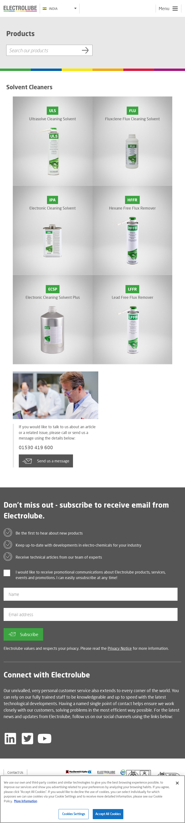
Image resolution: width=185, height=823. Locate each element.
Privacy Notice (120, 648)
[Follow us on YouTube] (44, 738)
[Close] (177, 783)
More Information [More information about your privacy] (25, 801)
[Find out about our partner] (78, 771)
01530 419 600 (36, 447)
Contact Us (15, 772)
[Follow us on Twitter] (27, 738)
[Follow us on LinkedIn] (10, 738)
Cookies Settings (73, 814)
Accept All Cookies (107, 814)
